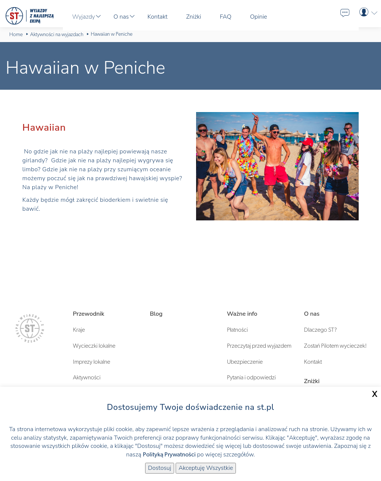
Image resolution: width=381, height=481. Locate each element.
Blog (156, 314)
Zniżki (312, 381)
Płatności (237, 330)
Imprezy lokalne (91, 362)
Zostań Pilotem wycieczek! (335, 346)
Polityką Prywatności (169, 455)
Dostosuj (159, 468)
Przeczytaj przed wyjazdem (259, 346)
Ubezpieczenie (245, 362)
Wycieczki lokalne (94, 346)
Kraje (79, 330)
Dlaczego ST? (320, 330)
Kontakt (313, 362)
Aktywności (86, 377)
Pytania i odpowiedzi (251, 377)
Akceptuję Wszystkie (206, 468)
